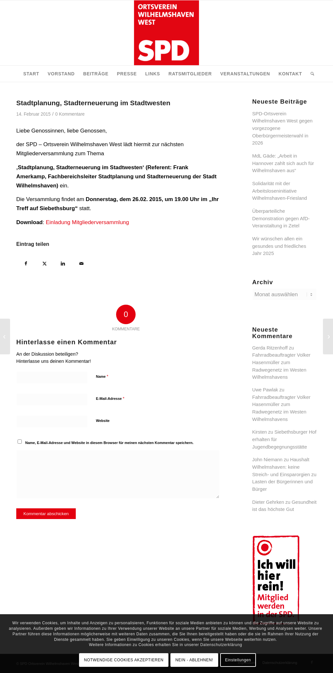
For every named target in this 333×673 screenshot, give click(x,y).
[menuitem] (31, 74)
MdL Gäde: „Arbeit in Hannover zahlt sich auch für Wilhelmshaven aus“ (283, 163)
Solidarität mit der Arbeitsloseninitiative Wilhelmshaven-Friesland (279, 191)
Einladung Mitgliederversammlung (87, 222)
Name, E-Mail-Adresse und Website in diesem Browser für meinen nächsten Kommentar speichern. (109, 443)
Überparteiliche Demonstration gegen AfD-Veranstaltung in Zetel (281, 218)
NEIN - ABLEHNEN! (194, 660)
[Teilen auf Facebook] (26, 263)
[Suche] (310, 74)
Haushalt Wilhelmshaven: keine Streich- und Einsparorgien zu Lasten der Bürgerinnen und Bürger (284, 474)
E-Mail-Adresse (110, 398)
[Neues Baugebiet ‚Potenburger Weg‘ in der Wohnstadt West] (328, 336)
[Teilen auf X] (44, 263)
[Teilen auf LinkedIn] (63, 263)
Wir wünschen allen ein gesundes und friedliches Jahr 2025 (279, 246)
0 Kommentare (70, 114)
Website (103, 421)
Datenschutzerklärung (221, 644)
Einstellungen (238, 660)
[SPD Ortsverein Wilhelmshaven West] (166, 32)
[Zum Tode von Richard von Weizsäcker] (5, 336)
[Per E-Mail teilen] (81, 263)
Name (102, 376)
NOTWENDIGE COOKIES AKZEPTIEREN (124, 660)
